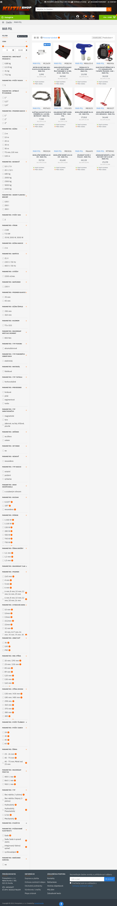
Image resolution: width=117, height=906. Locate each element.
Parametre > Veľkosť (10, 456)
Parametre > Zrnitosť (11, 638)
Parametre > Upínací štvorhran (10, 92)
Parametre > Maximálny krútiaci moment (11, 332)
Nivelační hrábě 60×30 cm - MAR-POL (41, 156)
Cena (4, 41)
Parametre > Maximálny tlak (13, 566)
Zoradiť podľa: (92, 37)
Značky (9, 22)
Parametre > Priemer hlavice (14, 292)
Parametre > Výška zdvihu (12, 689)
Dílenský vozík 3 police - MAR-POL (84, 156)
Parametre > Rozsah (10, 497)
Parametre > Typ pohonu (12, 344)
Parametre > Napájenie (11, 282)
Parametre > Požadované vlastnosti (12, 830)
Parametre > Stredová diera (13, 605)
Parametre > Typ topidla (12, 377)
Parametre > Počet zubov (12, 728)
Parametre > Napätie (10, 254)
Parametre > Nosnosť (11, 162)
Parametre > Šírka (9, 749)
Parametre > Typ (8, 790)
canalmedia (39, 900)
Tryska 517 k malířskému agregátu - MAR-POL (84, 69)
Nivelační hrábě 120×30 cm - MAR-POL (62, 156)
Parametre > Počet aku (11, 215)
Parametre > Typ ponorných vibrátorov (13, 355)
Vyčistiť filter (23, 36)
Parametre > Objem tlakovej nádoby (13, 196)
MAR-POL (37, 63)
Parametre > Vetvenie (11, 446)
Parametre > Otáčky (10, 272)
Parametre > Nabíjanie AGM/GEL (11, 859)
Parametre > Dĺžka (9, 129)
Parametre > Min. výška (11, 656)
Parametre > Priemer (10, 572)
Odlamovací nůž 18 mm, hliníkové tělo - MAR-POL (63, 114)
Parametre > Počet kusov (12, 80)
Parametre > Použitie (11, 823)
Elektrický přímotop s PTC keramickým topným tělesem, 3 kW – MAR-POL (105, 70)
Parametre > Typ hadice (11, 467)
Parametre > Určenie (10, 432)
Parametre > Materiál (11, 367)
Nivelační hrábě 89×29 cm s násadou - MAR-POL (105, 114)
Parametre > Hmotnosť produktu (11, 58)
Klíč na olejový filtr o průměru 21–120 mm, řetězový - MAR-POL (41, 114)
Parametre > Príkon (10, 515)
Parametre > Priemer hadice (13, 111)
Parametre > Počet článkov (13, 722)
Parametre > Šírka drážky (12, 548)
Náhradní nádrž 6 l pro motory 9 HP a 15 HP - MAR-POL (105, 157)
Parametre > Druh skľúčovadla (9, 486)
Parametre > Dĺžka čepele (12, 307)
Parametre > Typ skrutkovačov (8, 410)
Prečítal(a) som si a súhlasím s (83, 884)
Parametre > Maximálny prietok (11, 771)
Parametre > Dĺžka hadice (12, 243)
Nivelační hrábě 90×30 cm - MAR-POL (84, 113)
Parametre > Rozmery (10, 321)
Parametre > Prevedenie (12, 387)
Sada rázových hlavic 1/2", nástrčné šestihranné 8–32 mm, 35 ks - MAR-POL (63, 70)
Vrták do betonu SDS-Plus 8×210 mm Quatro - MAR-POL (41, 69)
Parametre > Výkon (9, 225)
